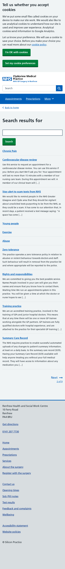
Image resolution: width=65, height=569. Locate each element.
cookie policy (39, 44)
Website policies (11, 531)
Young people (10, 223)
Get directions (10, 424)
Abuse (6, 240)
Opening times (10, 490)
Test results (8, 502)
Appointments (13, 98)
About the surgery (12, 467)
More (49, 98)
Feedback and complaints (16, 508)
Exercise (7, 232)
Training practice (11, 306)
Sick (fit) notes (10, 496)
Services (6, 460)
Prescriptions (33, 98)
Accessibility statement (15, 525)
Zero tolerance (10, 249)
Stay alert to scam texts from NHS (21, 191)
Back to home (12, 107)
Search (9, 141)
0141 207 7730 (10, 431)
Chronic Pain (9, 151)
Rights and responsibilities (17, 274)
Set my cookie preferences (20, 63)
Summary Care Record (15, 338)
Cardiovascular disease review (19, 159)
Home (5, 442)
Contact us (8, 484)
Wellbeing (8, 514)
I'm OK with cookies (16, 52)
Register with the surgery (16, 473)
